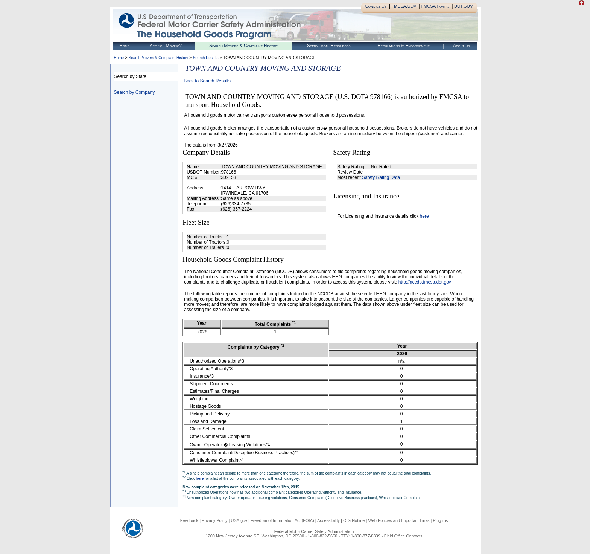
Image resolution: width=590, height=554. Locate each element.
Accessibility (328, 520)
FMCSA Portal (435, 6)
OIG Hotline (354, 520)
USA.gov (239, 520)
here (424, 216)
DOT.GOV (463, 6)
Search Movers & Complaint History (243, 45)
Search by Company (134, 92)
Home (124, 45)
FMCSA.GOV (403, 6)
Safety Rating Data (381, 177)
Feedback (189, 520)
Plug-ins (440, 520)
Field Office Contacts (403, 536)
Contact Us (376, 6)
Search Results (206, 58)
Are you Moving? (165, 45)
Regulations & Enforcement (403, 45)
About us (461, 45)
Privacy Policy (214, 520)
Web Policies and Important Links (398, 520)
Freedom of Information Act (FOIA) (282, 520)
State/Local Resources (329, 45)
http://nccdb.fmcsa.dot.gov (424, 282)
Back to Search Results (207, 81)
